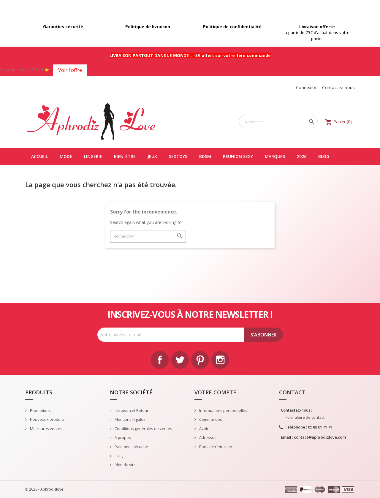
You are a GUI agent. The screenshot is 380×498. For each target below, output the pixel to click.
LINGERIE (93, 156)
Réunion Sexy (238, 156)
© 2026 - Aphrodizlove (44, 489)
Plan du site (125, 464)
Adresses (207, 437)
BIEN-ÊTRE (125, 156)
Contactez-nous (338, 87)
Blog (323, 156)
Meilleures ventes (45, 428)
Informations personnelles (222, 410)
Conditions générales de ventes (143, 428)
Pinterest (200, 360)
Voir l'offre (70, 70)
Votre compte (215, 392)
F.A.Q (119, 456)
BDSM (205, 156)
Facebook (160, 360)
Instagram (220, 360)
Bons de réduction (215, 446)
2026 (301, 156)
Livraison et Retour (131, 410)
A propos (122, 437)
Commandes (210, 419)
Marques (275, 156)
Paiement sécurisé (131, 446)
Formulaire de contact (305, 417)
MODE (66, 156)
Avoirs (204, 428)
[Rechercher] (278, 121)
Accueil (39, 156)
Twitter (180, 360)
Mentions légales (129, 419)
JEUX (152, 156)
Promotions (40, 410)
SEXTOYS (178, 156)
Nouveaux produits (47, 419)
